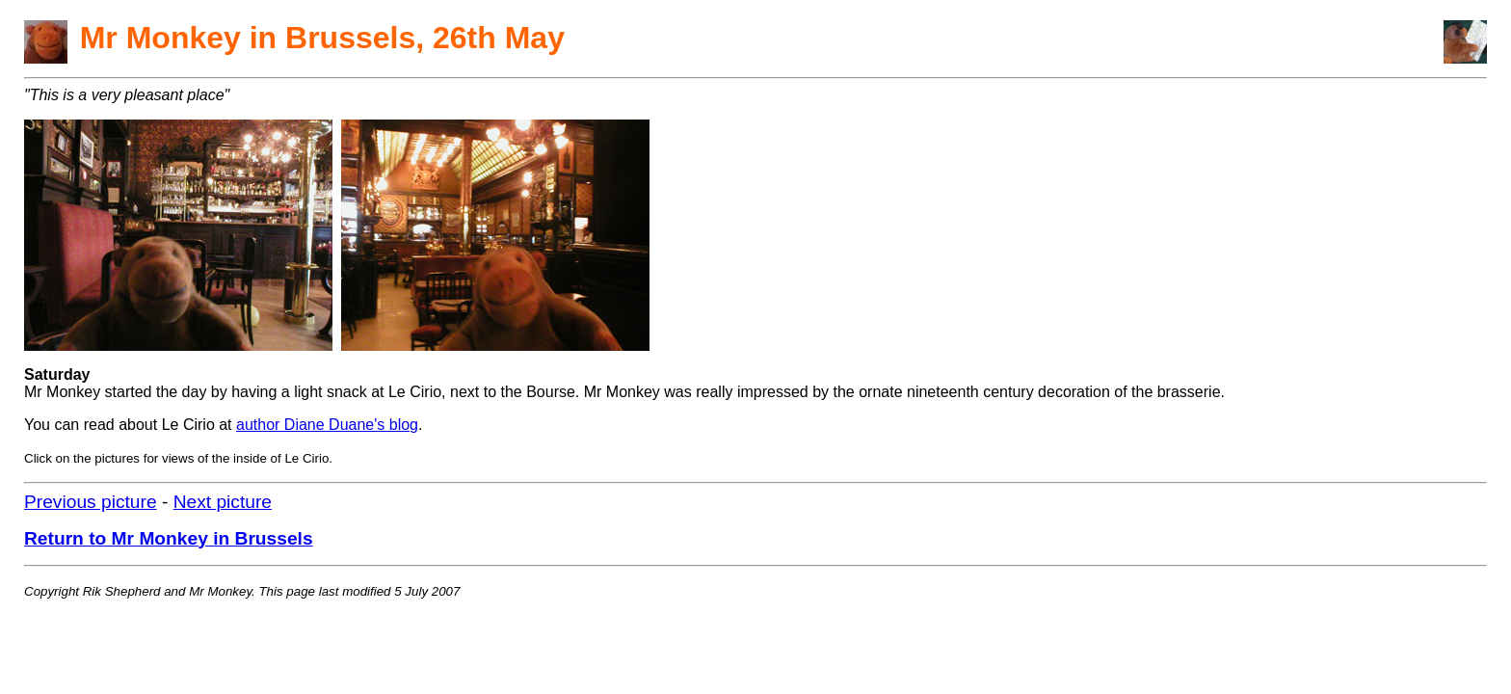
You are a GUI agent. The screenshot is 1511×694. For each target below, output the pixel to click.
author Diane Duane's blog (327, 424)
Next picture (222, 502)
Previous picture (90, 502)
